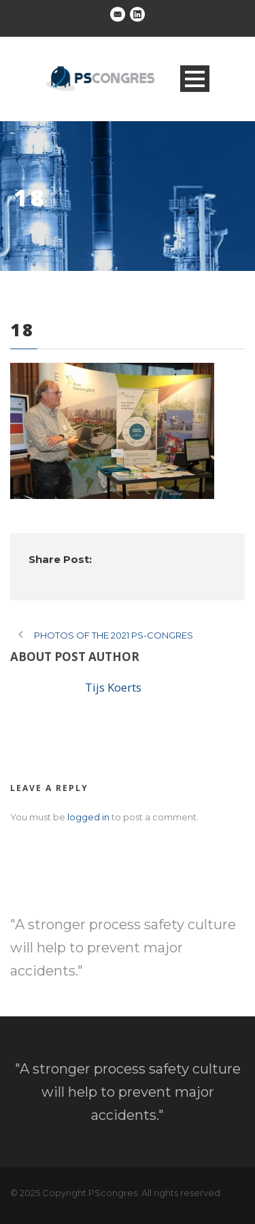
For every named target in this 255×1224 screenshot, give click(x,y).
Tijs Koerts (113, 687)
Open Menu (194, 78)
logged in (88, 816)
